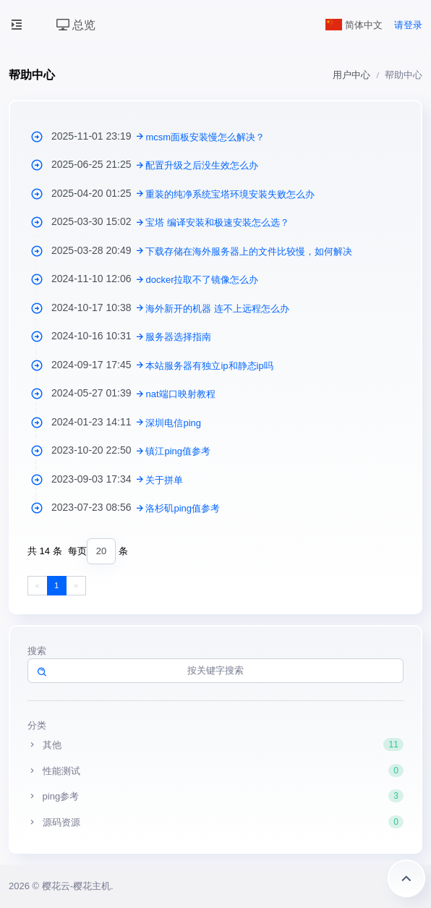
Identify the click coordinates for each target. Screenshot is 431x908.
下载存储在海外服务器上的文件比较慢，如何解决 (248, 251)
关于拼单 (164, 480)
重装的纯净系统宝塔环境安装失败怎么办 (230, 194)
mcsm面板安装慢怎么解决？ (205, 137)
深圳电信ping (173, 422)
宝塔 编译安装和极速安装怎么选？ (217, 222)
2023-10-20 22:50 (98, 450)
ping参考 (215, 795)
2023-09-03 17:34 (98, 479)
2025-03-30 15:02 (98, 221)
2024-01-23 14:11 (98, 422)
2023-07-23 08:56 (98, 507)
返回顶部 (406, 878)
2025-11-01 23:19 (98, 136)
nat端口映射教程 (180, 394)
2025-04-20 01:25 (98, 193)
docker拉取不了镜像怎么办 (201, 279)
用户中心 (351, 74)
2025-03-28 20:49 (98, 250)
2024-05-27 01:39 (98, 393)
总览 (75, 25)
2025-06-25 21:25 (98, 164)
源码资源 (215, 821)
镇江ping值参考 (177, 451)
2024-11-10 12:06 (98, 278)
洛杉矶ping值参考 (182, 508)
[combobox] (101, 551)
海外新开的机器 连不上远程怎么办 (217, 308)
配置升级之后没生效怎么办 (201, 165)
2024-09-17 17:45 (98, 364)
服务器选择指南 (178, 336)
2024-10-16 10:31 (98, 335)
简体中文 (354, 25)
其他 (215, 744)
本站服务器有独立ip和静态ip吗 (209, 365)
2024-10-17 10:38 (98, 307)
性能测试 (215, 770)
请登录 (408, 25)
